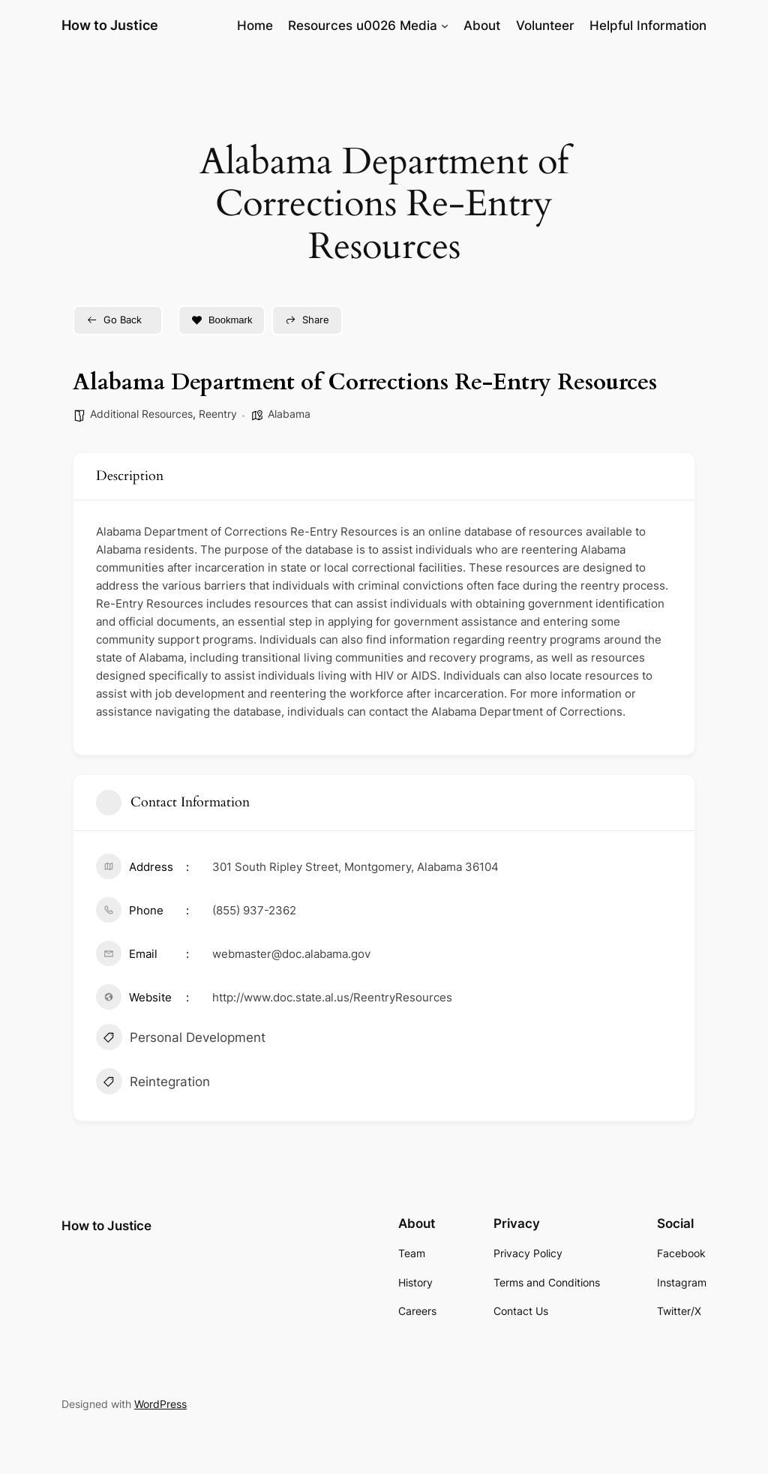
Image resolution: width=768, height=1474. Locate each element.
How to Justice (110, 25)
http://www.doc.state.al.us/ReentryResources (332, 997)
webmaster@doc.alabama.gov (291, 954)
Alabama (289, 413)
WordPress (160, 1403)
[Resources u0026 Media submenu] (444, 25)
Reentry (218, 413)
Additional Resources (141, 413)
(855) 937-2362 (254, 910)
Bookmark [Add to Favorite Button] (222, 320)
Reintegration (153, 1083)
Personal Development (181, 1039)
